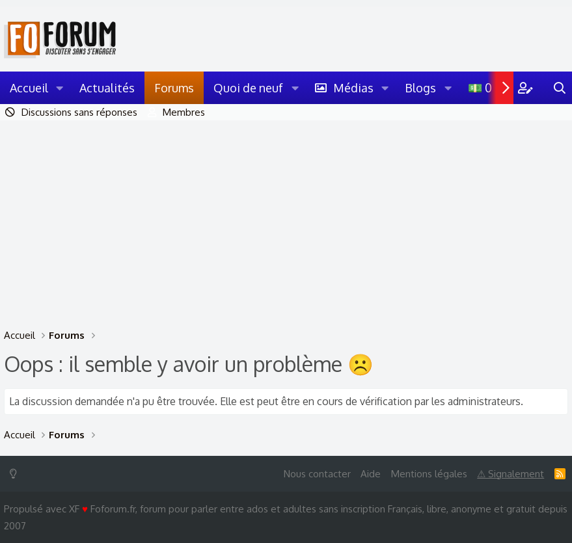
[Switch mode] (16, 474)
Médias (353, 88)
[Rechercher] (559, 88)
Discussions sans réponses (79, 112)
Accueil (29, 88)
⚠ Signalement (510, 474)
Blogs (420, 88)
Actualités (107, 88)
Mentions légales (429, 474)
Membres (184, 112)
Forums (174, 88)
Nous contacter (317, 474)
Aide (371, 474)
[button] (59, 88)
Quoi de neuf (248, 88)
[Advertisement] (286, 218)
